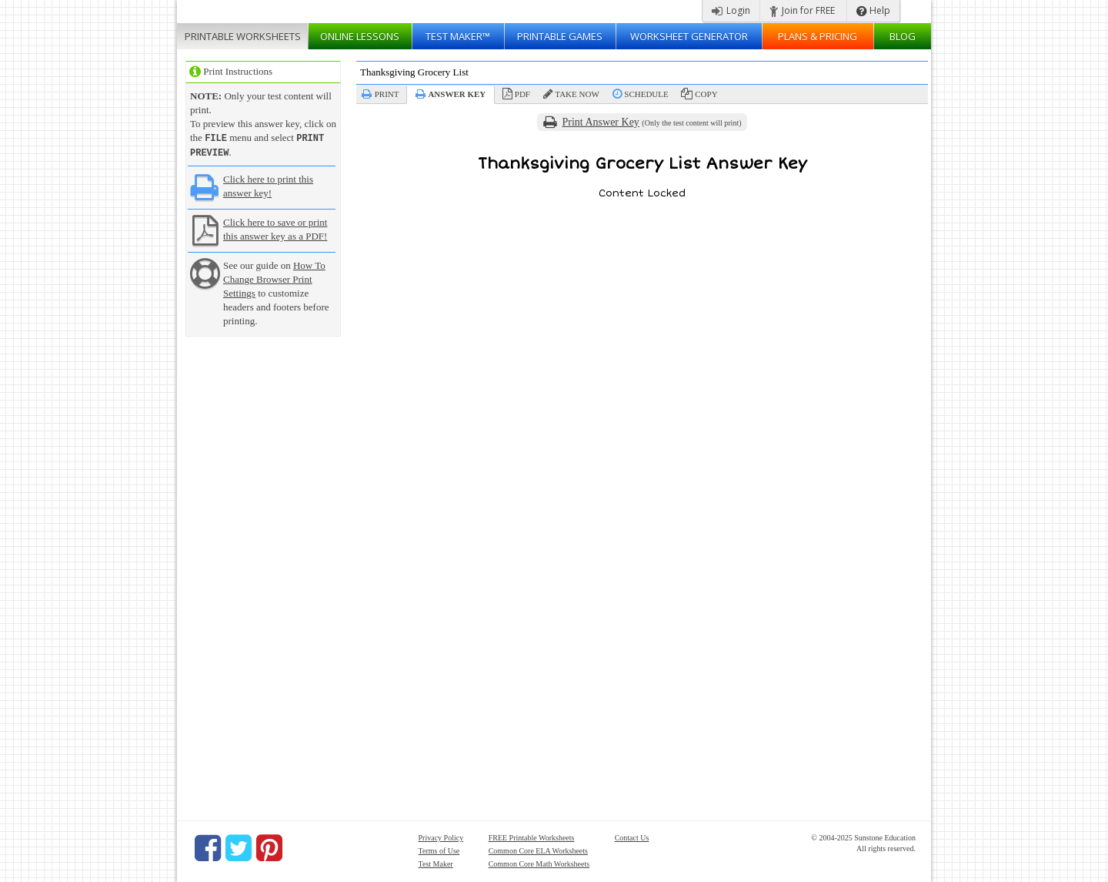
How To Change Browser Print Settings (274, 277)
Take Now (577, 94)
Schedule (646, 94)
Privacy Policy (441, 836)
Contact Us (632, 836)
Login (731, 10)
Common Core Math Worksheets (539, 862)
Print (387, 94)
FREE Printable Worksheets (532, 836)
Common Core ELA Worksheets (538, 849)
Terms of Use (439, 849)
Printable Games (559, 36)
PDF (522, 94)
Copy (706, 94)
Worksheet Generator (689, 36)
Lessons (359, 36)
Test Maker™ (458, 36)
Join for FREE (802, 10)
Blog (902, 36)
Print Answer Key (600, 122)
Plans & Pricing (817, 36)
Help (873, 10)
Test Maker (436, 862)
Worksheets (243, 36)
